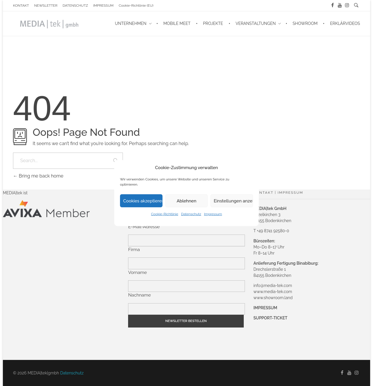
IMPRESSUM (265, 307)
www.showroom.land (273, 297)
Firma (134, 249)
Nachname (139, 295)
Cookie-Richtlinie (164, 214)
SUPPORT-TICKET (270, 318)
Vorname (137, 272)
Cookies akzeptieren (143, 200)
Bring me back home (38, 176)
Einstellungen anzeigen (233, 200)
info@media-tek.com (273, 285)
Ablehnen (186, 200)
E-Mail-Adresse (144, 226)
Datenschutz (191, 214)
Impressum (213, 214)
